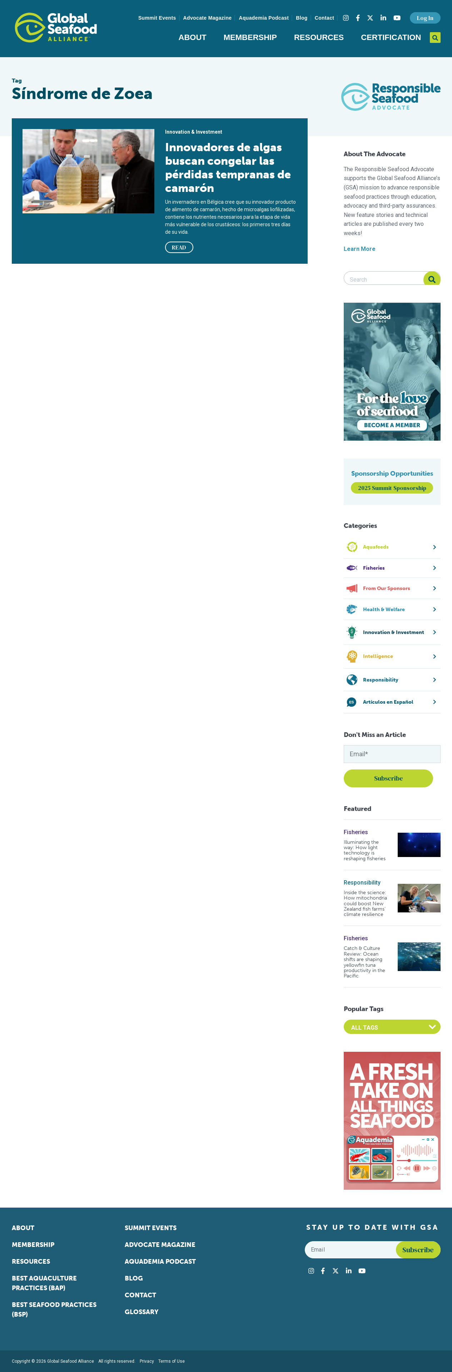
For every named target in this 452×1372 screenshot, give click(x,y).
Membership (250, 37)
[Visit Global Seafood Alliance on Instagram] (345, 18)
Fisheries (356, 832)
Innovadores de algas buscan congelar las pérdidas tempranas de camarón (228, 167)
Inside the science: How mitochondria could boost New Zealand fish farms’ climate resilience (365, 903)
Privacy (147, 1361)
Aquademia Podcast (264, 18)
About (193, 37)
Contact (324, 18)
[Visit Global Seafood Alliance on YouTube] (397, 18)
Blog (302, 18)
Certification (391, 37)
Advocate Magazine (207, 18)
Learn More (360, 249)
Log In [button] (425, 18)
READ (179, 247)
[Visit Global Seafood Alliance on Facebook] (357, 18)
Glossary (142, 1312)
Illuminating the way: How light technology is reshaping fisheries (365, 850)
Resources (319, 37)
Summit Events (157, 18)
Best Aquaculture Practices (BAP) (44, 1283)
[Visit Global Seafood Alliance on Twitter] (370, 18)
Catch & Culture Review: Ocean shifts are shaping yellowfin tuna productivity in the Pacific (364, 962)
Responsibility (362, 882)
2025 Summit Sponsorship (392, 488)
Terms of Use (171, 1361)
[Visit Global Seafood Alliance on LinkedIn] (383, 18)
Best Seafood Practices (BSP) (54, 1309)
